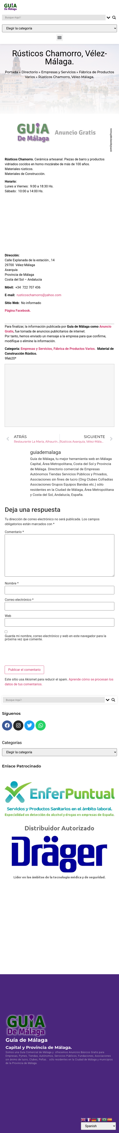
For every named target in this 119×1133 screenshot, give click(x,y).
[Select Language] (98, 1126)
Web (8, 618)
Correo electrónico (19, 602)
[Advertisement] (59, 224)
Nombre (11, 586)
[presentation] (35, 656)
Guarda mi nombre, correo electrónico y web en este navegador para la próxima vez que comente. (55, 640)
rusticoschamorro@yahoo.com (39, 298)
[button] (59, 37)
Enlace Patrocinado (21, 768)
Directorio (30, 74)
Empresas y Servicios (58, 74)
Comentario (14, 534)
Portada (11, 74)
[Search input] (55, 17)
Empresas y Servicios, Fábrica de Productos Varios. (58, 351)
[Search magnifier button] (114, 17)
